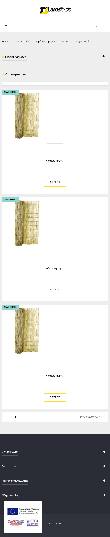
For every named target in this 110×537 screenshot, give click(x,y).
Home (7, 41)
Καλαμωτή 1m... (55, 160)
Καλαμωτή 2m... (55, 375)
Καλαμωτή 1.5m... (55, 268)
